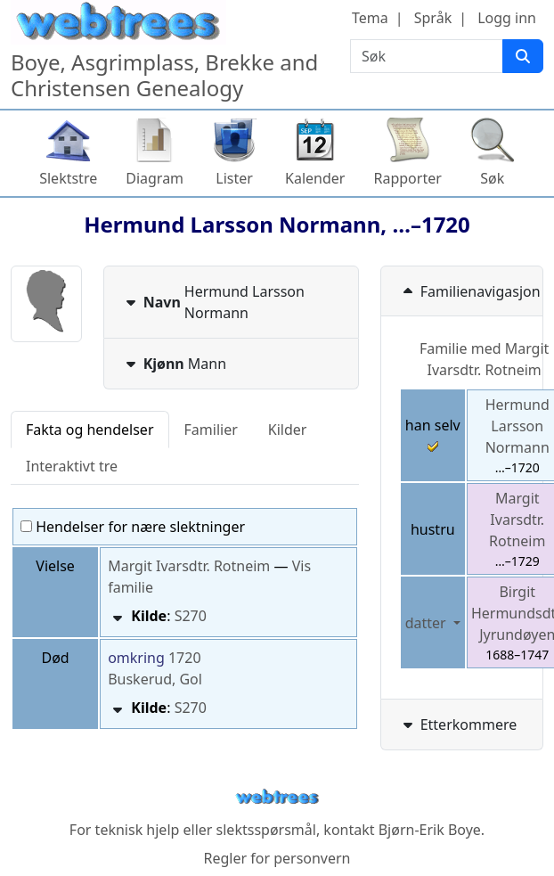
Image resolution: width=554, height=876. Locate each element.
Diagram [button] (154, 178)
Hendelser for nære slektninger (132, 526)
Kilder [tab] (287, 429)
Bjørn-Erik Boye (430, 829)
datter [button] (427, 623)
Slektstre (68, 178)
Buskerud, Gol (155, 679)
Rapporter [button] (407, 178)
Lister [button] (234, 178)
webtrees (277, 797)
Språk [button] (433, 18)
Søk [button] (492, 178)
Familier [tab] (211, 429)
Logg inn (506, 18)
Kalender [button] (315, 178)
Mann (174, 363)
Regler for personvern (276, 858)
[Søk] (522, 56)
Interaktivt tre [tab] (72, 466)
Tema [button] (370, 18)
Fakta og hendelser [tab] (90, 429)
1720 (184, 657)
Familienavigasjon (470, 291)
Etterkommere (458, 724)
